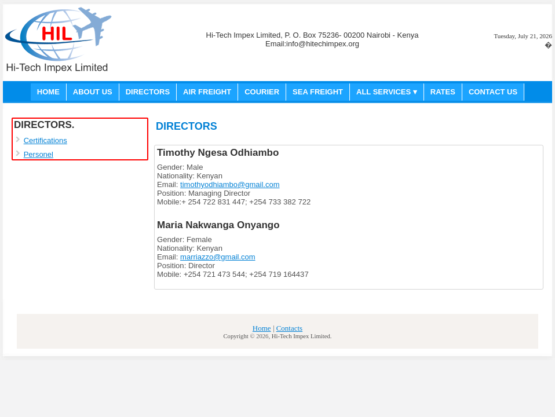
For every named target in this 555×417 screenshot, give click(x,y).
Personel (38, 154)
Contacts (289, 328)
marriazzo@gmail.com (217, 257)
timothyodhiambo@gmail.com (229, 184)
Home (262, 328)
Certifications (45, 140)
